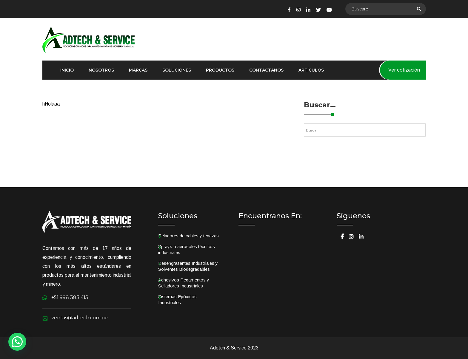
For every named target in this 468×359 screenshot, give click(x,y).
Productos (220, 70)
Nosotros (101, 70)
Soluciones (176, 70)
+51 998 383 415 (69, 297)
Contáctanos (266, 70)
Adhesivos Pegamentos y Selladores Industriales (183, 282)
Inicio (67, 70)
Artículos (311, 70)
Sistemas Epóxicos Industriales (177, 299)
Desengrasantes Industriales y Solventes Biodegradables (188, 266)
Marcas (138, 70)
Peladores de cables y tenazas (188, 235)
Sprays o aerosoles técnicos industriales (186, 249)
